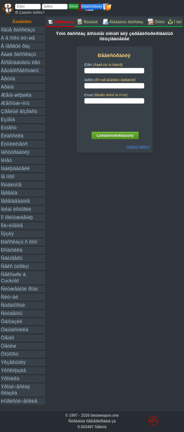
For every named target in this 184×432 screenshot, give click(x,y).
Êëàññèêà (12, 135)
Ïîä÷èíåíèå (12, 225)
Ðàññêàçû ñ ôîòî (19, 241)
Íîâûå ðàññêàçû (18, 29)
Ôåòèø (8, 346)
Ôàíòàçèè (11, 321)
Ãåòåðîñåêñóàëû (20, 70)
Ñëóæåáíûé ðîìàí (19, 288)
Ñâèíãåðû (11, 258)
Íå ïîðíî (8, 176)
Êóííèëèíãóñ (14, 144)
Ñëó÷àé (9, 297)
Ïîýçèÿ (7, 233)
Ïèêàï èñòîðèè (16, 209)
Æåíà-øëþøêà (16, 95)
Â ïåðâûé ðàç (15, 46)
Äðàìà (7, 86)
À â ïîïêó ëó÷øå (18, 38)
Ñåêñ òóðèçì (15, 266)
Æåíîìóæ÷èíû (15, 103)
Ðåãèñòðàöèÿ (91, 6)
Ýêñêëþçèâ (13, 370)
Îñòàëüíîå (11, 184)
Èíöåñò (9, 127)
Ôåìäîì (7, 337)
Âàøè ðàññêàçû (18, 54)
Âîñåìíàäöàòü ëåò (20, 62)
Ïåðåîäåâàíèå (15, 201)
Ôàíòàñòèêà (14, 329)
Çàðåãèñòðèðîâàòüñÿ (115, 135)
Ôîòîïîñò (9, 354)
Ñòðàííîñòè (13, 305)
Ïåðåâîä (9, 192)
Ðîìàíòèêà (11, 250)
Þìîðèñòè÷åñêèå (19, 401)
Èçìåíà (8, 119)
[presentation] (114, 116)
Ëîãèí (103, 65)
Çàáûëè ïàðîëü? (30, 12)
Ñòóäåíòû (11, 313)
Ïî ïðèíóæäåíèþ (17, 217)
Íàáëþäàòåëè (15, 168)
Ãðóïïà (8, 78)
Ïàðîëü (110, 80)
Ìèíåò (6, 160)
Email (105, 95)
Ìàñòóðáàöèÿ (15, 152)
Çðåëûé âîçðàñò (19, 111)
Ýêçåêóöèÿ (13, 362)
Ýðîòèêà (10, 378)
